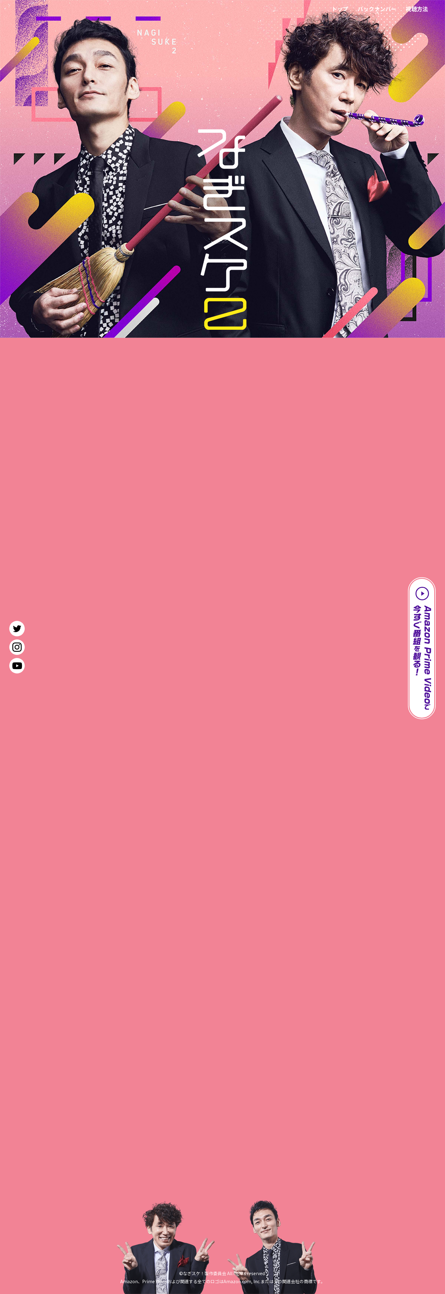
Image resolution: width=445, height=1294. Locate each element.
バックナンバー (377, 9)
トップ (340, 9)
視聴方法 (417, 9)
